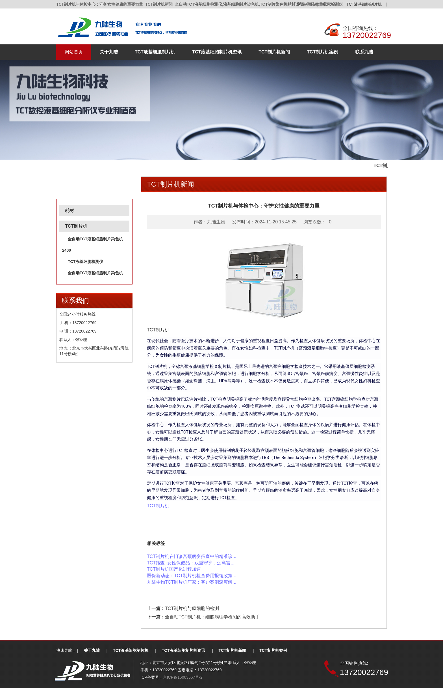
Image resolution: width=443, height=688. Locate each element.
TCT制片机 (76, 226)
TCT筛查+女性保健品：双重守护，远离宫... (190, 562)
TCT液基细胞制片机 (364, 4)
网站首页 (74, 51)
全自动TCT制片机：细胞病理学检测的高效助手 (212, 616)
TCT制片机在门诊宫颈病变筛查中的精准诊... (191, 556)
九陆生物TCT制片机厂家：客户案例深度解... (191, 582)
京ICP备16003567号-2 (183, 677)
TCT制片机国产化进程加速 (174, 569)
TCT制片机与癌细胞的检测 (192, 608)
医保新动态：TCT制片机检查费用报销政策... (191, 575)
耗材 (69, 210)
